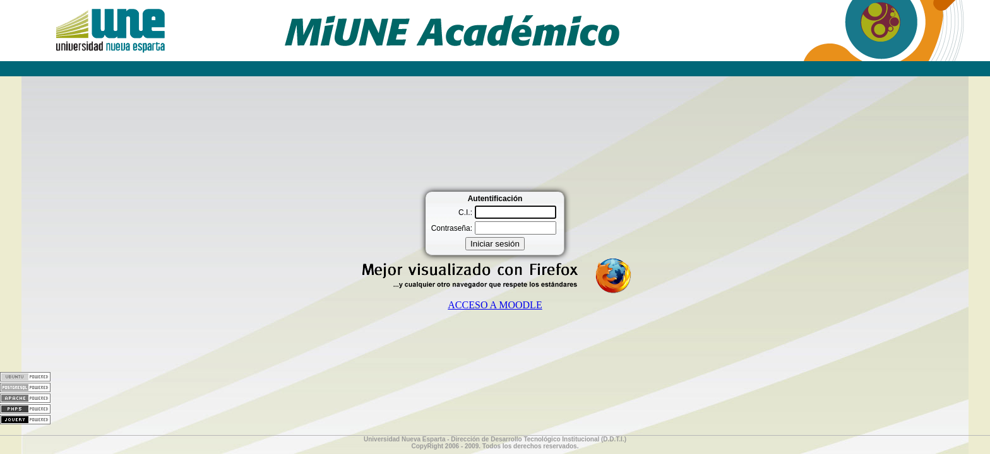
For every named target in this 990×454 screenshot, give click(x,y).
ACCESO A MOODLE (495, 305)
